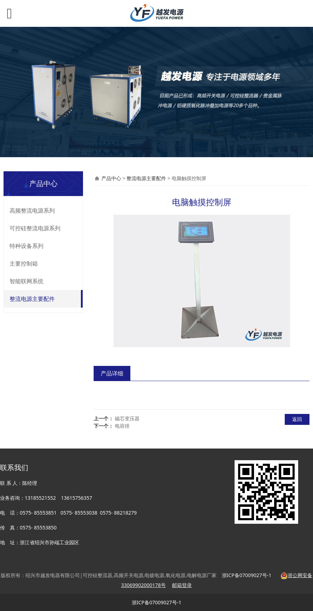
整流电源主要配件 (32, 299)
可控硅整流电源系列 (35, 228)
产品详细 (112, 373)
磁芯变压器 (127, 418)
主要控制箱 (24, 263)
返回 (297, 419)
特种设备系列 (26, 246)
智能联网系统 (26, 281)
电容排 (122, 425)
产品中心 (111, 178)
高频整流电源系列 (32, 210)
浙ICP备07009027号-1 (157, 602)
